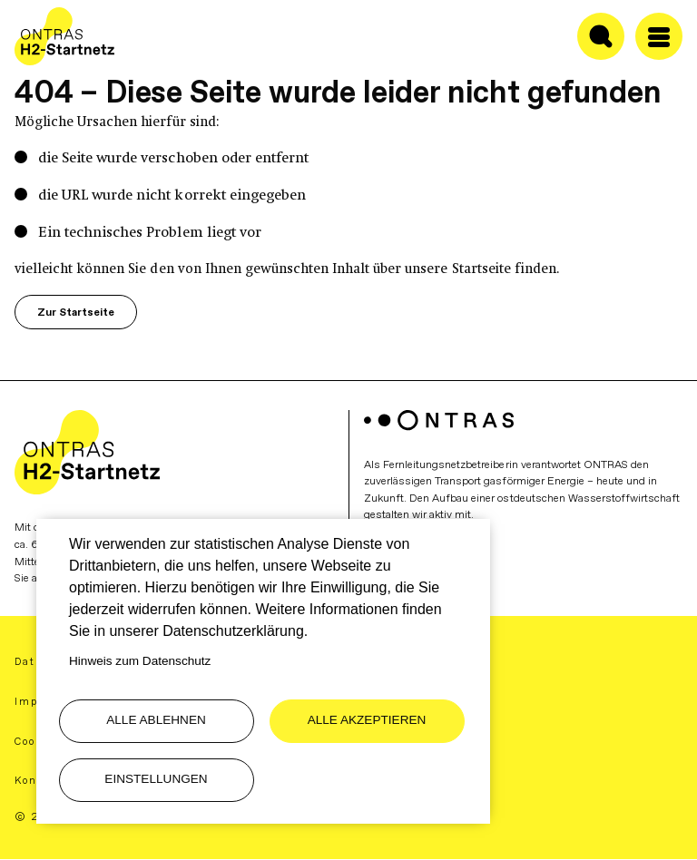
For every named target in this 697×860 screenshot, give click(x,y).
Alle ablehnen (156, 720)
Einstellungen (155, 779)
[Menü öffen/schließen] (658, 36)
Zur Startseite (75, 312)
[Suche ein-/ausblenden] (600, 36)
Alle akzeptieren (367, 720)
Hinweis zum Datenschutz (140, 661)
